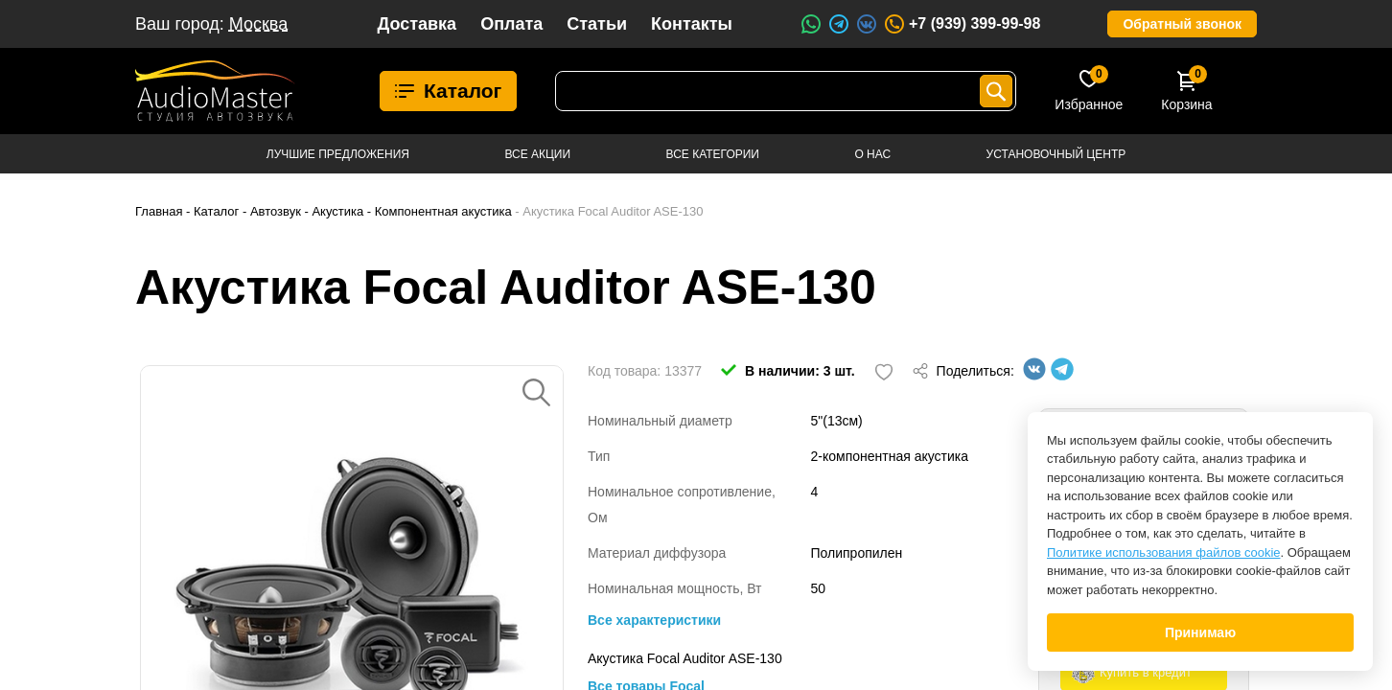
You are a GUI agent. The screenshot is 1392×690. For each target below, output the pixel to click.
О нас (872, 154)
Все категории (712, 154)
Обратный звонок (1182, 24)
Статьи (597, 24)
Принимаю (1200, 632)
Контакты (691, 24)
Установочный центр (1056, 154)
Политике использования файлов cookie (1164, 552)
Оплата (511, 24)
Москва (258, 24)
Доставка (416, 24)
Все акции (537, 154)
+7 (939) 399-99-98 (961, 23)
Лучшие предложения (338, 154)
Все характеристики (654, 620)
